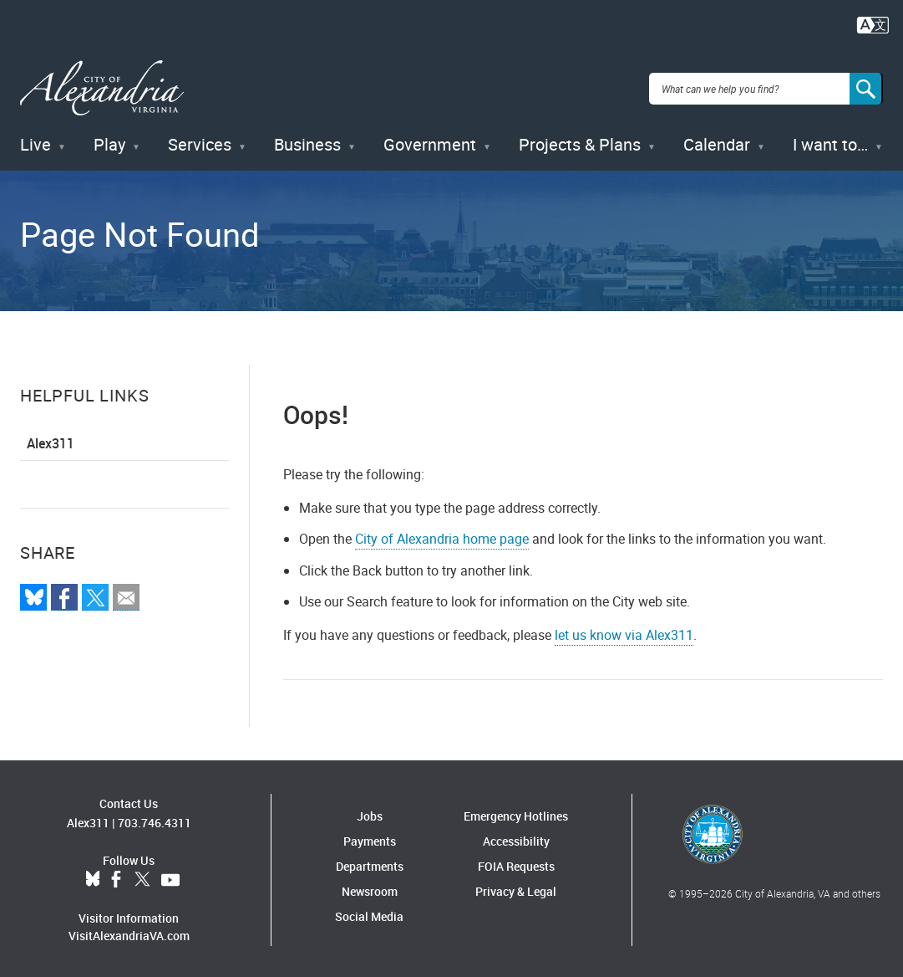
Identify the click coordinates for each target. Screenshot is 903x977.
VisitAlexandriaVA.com (129, 933)
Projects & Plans (580, 141)
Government (429, 141)
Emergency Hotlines (516, 813)
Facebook (116, 877)
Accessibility (516, 838)
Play (109, 141)
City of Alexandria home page (442, 536)
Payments (369, 838)
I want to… (830, 141)
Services (199, 141)
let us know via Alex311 (624, 631)
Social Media (369, 913)
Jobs (370, 813)
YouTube (170, 877)
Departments (369, 863)
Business (307, 141)
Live (35, 141)
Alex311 (50, 441)
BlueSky (92, 877)
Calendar (716, 141)
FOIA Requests (516, 863)
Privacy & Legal (515, 888)
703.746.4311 (154, 820)
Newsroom (370, 888)
